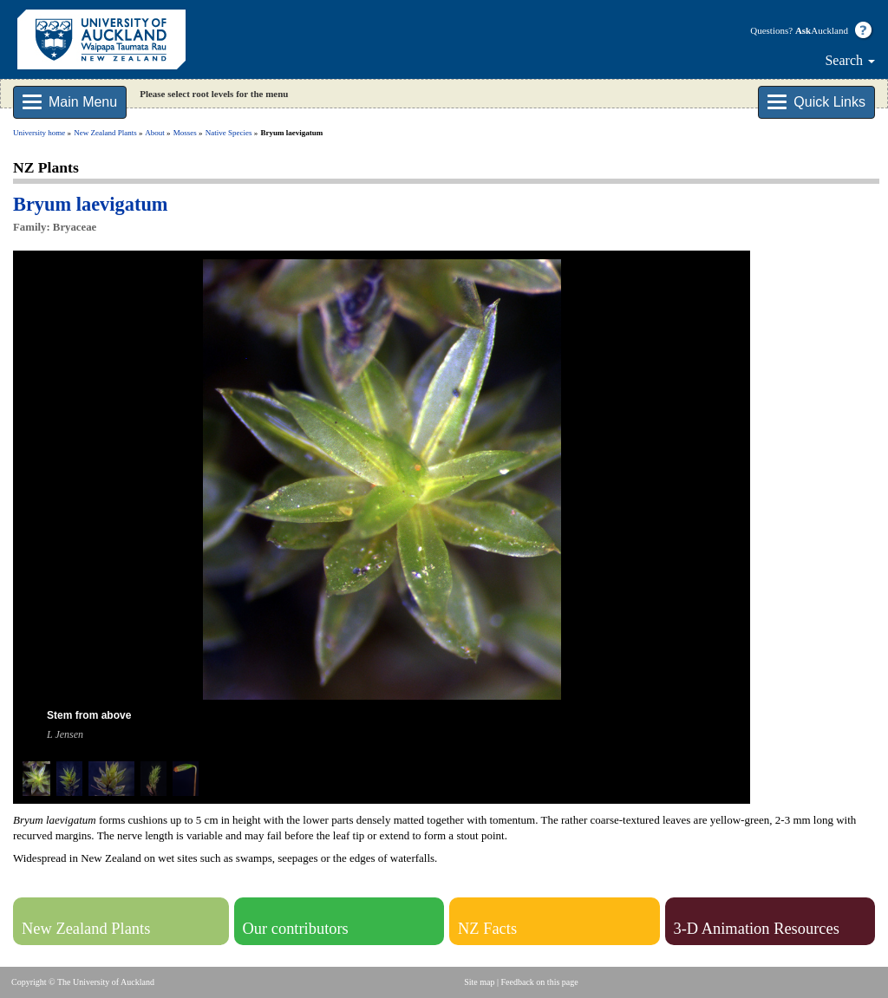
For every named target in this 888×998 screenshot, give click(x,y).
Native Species (229, 132)
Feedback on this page (539, 982)
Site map (479, 982)
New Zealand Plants (105, 132)
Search (850, 60)
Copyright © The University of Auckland (82, 982)
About (155, 132)
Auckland (821, 30)
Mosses (185, 132)
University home (39, 132)
